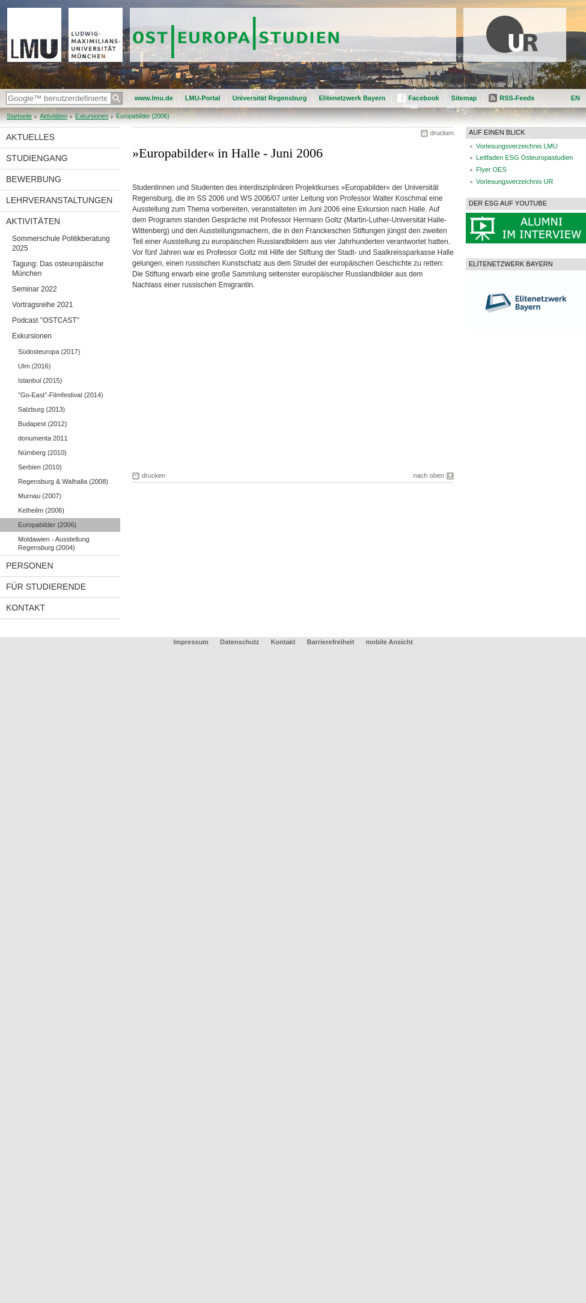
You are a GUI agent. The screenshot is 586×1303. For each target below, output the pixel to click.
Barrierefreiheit (331, 641)
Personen (29, 565)
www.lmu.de (154, 98)
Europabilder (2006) (47, 524)
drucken (442, 132)
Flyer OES (491, 169)
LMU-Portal (203, 98)
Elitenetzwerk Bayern (352, 98)
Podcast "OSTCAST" (45, 320)
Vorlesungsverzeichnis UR (514, 181)
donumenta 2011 (43, 438)
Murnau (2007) (39, 495)
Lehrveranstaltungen (59, 200)
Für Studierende (46, 586)
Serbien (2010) (40, 467)
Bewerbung (33, 179)
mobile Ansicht (388, 641)
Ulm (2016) (34, 366)
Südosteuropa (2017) (49, 351)
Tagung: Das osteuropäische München (57, 269)
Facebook (423, 98)
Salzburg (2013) (41, 409)
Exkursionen (91, 116)
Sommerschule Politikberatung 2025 (61, 243)
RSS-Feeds (516, 98)
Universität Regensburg (269, 98)
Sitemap (464, 98)
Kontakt (25, 607)
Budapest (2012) (42, 423)
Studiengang (37, 158)
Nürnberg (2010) (42, 452)
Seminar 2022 (34, 289)
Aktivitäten (53, 116)
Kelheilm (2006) (41, 510)
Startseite (19, 116)
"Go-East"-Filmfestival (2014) (60, 394)
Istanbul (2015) (40, 380)
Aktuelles (30, 137)
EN (575, 98)
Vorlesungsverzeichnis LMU (517, 146)
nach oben (429, 475)
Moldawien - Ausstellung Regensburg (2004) (54, 543)
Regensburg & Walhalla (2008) (63, 481)
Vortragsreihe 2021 (42, 305)
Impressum (191, 641)
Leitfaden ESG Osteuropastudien (524, 157)
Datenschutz (239, 641)
